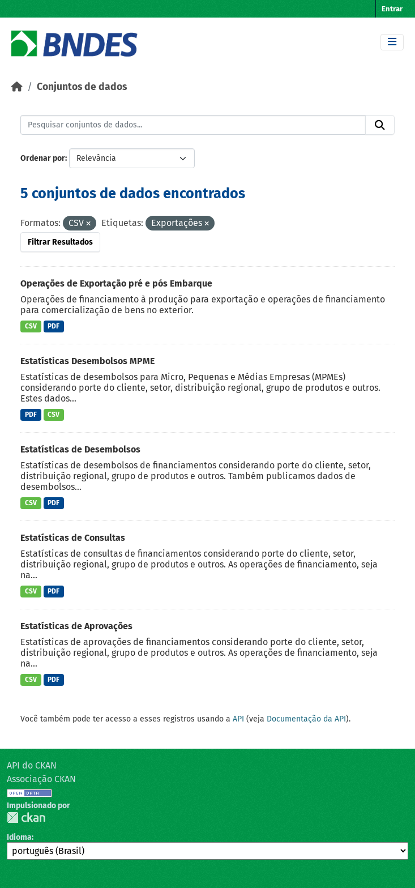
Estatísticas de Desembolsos (80, 449)
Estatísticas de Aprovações (76, 626)
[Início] (17, 87)
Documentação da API (306, 719)
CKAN (26, 817)
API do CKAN (32, 765)
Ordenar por (42, 158)
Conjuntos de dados (82, 87)
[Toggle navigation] (392, 42)
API (238, 719)
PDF (53, 326)
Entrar (392, 9)
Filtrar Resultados (60, 242)
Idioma (19, 837)
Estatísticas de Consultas (72, 537)
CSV (31, 326)
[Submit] (380, 125)
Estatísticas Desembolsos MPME (87, 361)
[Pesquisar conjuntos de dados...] (193, 125)
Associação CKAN (41, 779)
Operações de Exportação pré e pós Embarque (116, 283)
